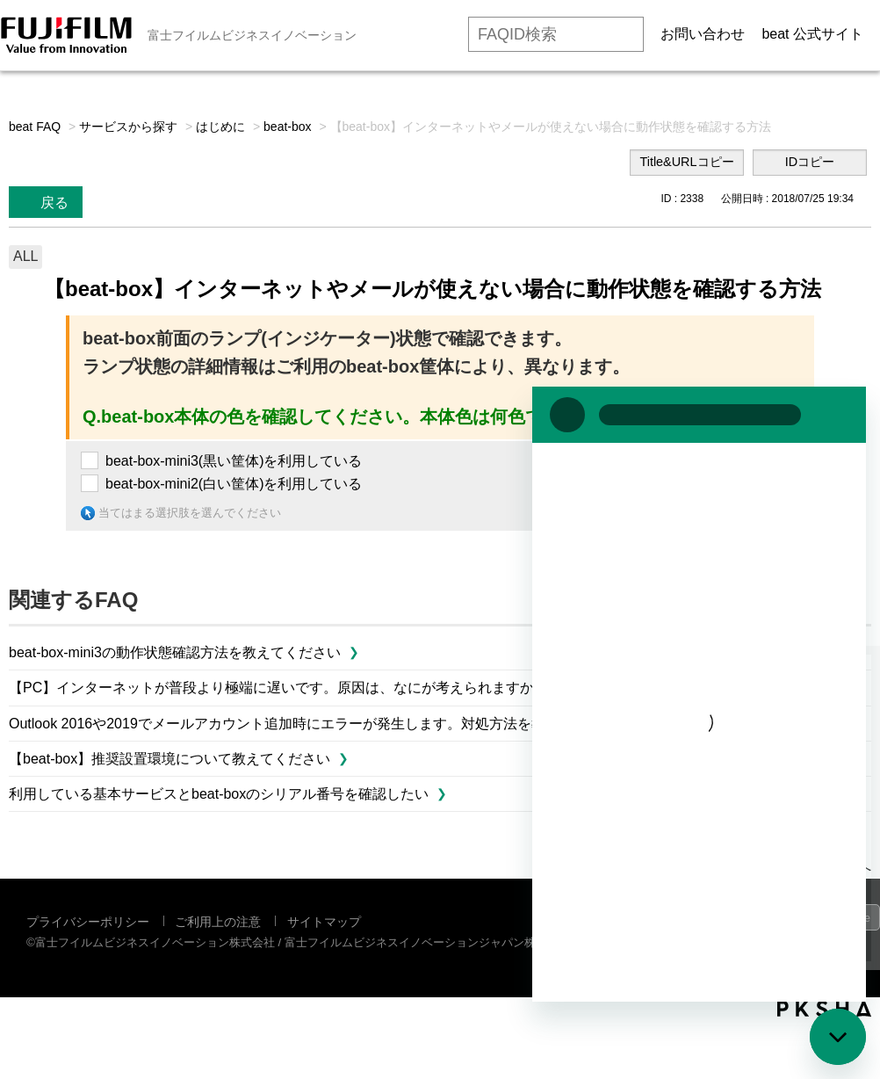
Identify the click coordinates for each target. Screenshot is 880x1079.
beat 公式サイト (812, 33)
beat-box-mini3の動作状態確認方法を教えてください (175, 652)
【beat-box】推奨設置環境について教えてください (169, 758)
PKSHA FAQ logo (824, 1008)
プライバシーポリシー (87, 922)
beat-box (287, 126)
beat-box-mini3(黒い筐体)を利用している (233, 460)
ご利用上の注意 (218, 922)
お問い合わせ (702, 33)
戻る (54, 202)
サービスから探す (128, 126)
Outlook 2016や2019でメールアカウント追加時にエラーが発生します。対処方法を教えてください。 (326, 723)
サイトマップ (324, 922)
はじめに (220, 126)
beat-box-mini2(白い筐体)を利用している (233, 483)
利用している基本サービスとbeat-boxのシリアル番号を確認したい (219, 793)
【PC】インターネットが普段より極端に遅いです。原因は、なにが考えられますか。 (278, 687)
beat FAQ (35, 126)
